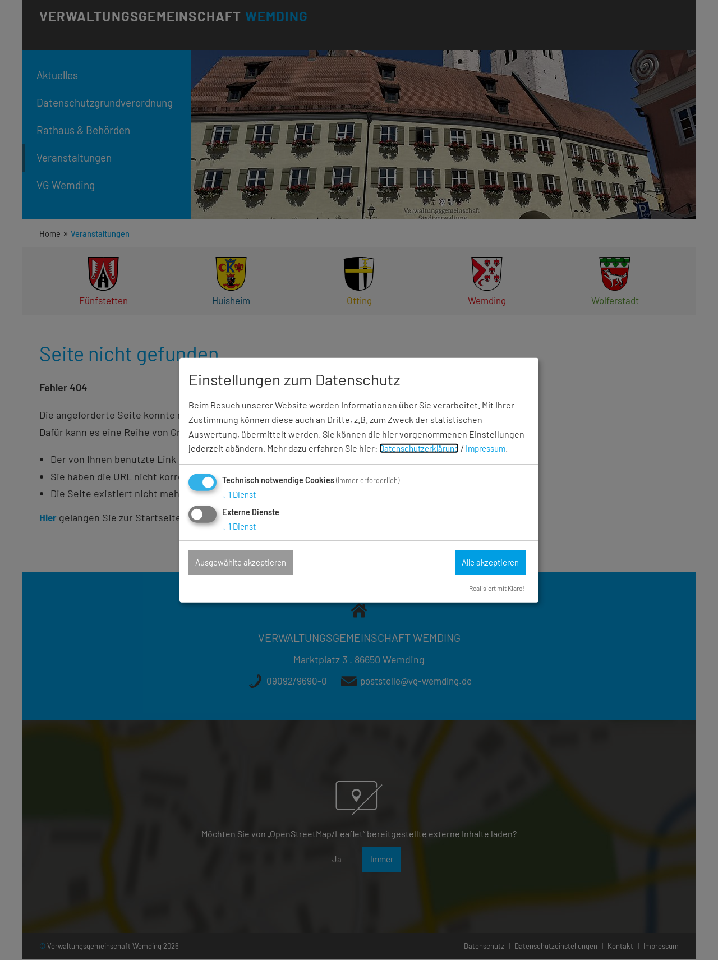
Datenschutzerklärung (423, 447)
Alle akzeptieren (485, 562)
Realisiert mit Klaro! (493, 588)
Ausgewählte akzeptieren (247, 562)
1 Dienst (240, 493)
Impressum (496, 447)
